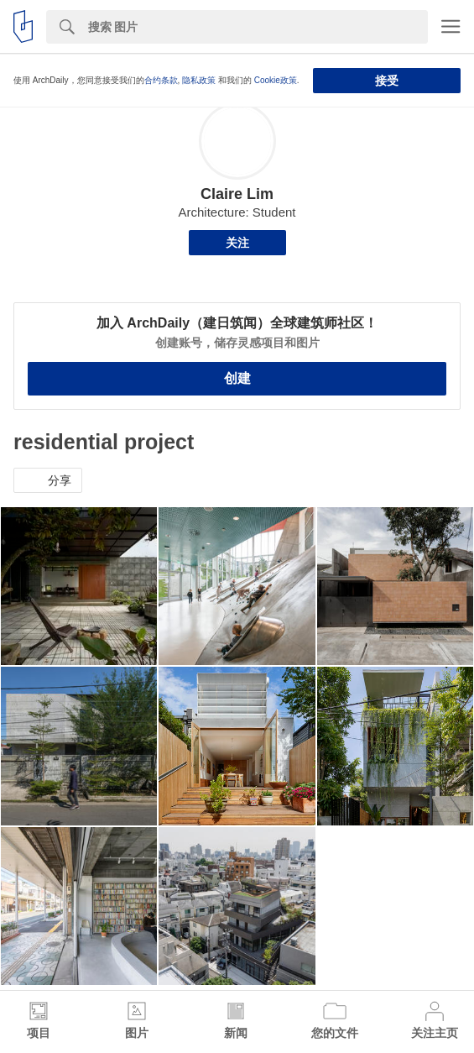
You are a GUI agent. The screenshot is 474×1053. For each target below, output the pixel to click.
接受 (386, 80)
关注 (237, 242)
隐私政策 (199, 80)
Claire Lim (237, 194)
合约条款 (161, 80)
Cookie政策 (275, 80)
